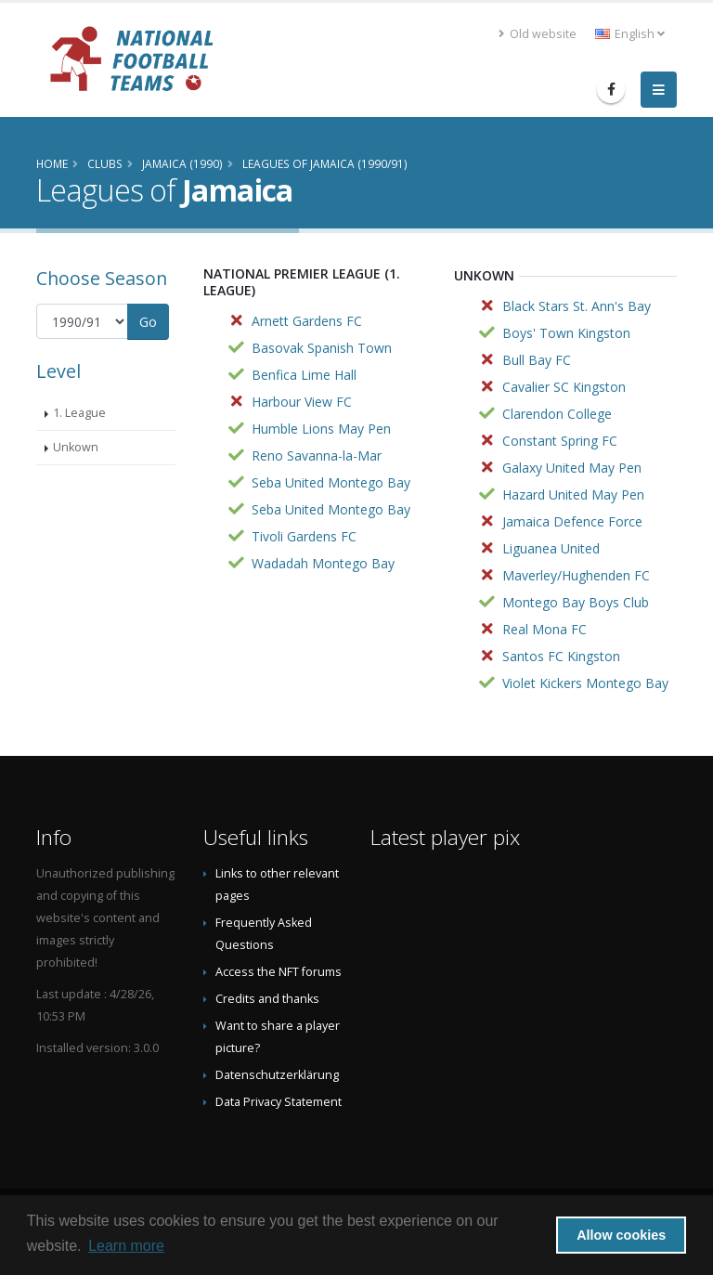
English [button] (630, 34)
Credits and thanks (267, 999)
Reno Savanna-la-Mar (317, 455)
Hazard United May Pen (573, 494)
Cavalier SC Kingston (564, 387)
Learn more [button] (126, 1246)
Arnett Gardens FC (307, 321)
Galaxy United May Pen (572, 467)
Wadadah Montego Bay (323, 563)
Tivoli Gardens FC (304, 536)
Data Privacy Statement (278, 1102)
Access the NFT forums (278, 972)
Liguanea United (551, 548)
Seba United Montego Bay (331, 482)
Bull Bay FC (536, 360)
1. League (79, 413)
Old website (538, 34)
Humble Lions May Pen (321, 428)
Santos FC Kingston (561, 656)
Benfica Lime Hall (304, 375)
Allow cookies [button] (621, 1235)
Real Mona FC (544, 629)
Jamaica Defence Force (572, 521)
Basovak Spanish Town (322, 348)
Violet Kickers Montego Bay (585, 683)
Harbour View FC (302, 401)
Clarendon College (557, 414)
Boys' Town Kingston (566, 333)
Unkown (75, 447)
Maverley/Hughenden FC (576, 575)
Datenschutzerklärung (277, 1075)
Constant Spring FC (559, 440)
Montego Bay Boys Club (575, 602)
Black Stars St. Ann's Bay (576, 306)
